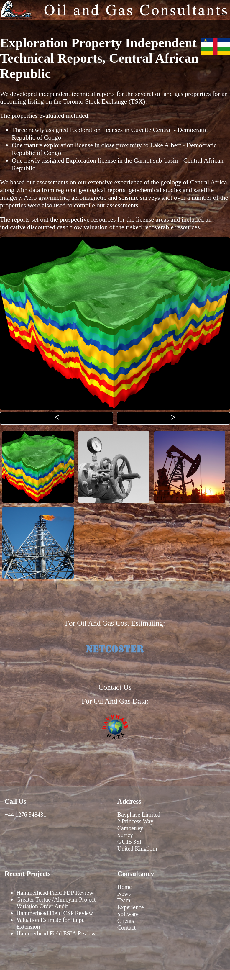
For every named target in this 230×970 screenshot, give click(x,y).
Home (124, 887)
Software (128, 914)
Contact (126, 927)
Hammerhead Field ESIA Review (56, 933)
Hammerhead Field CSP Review (55, 913)
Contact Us (115, 687)
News (124, 893)
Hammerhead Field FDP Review (55, 892)
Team (123, 900)
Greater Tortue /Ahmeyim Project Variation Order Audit (56, 903)
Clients (125, 920)
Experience (130, 907)
